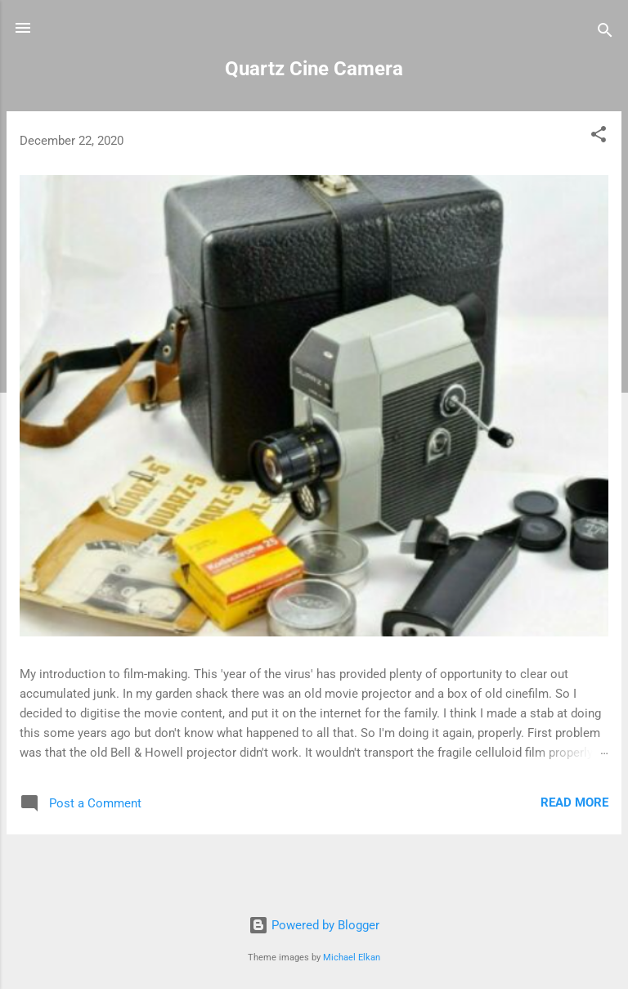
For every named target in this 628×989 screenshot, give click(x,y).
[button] (598, 137)
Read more (574, 802)
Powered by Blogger (314, 925)
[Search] (605, 33)
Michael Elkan (351, 957)
